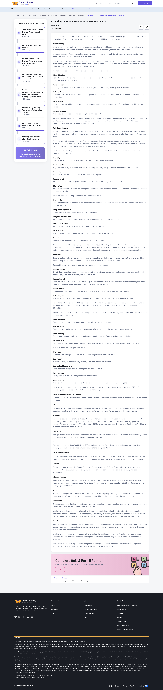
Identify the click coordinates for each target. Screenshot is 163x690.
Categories (54, 609)
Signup (145, 3)
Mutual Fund (48, 9)
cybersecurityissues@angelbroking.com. (33, 677)
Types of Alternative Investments (72, 15)
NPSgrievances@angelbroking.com (24, 672)
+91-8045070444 (47, 675)
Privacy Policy (88, 605)
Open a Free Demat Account (127, 605)
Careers (86, 617)
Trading (38, 9)
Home (16, 15)
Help (111, 686)
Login (131, 3)
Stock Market (16, 9)
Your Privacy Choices (139, 686)
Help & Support (89, 613)
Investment (28, 9)
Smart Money (25, 15)
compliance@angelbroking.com (88, 670)
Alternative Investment (81, 9)
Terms (125, 686)
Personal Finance (62, 9)
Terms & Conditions (90, 609)
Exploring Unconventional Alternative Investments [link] (106, 15)
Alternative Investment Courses (45, 15)
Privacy (117, 686)
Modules (54, 613)
